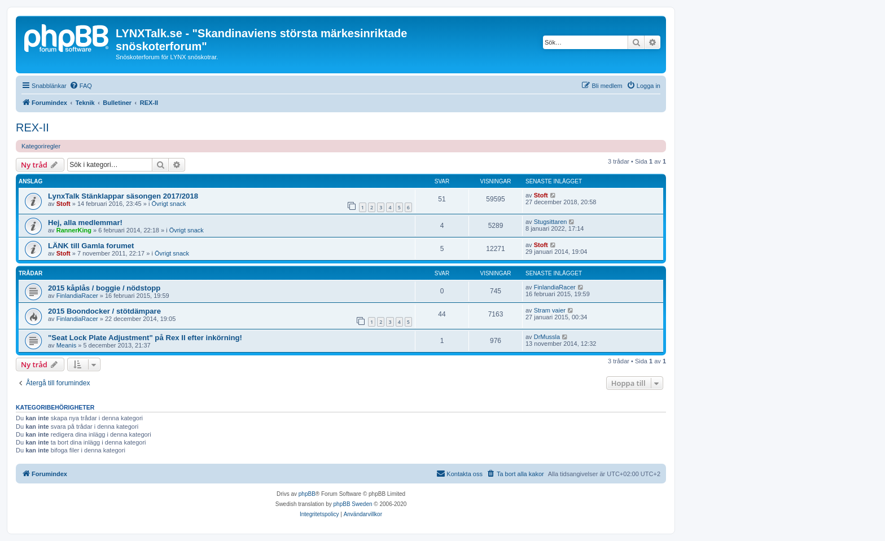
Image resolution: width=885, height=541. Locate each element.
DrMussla (547, 336)
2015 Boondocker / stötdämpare (104, 311)
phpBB (307, 494)
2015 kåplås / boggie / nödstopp (104, 288)
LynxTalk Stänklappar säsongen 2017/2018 (123, 196)
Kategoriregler (40, 146)
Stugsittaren (550, 221)
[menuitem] (80, 86)
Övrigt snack (168, 203)
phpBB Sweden (353, 504)
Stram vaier (550, 310)
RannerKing (73, 230)
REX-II (32, 127)
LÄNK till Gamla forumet (91, 245)
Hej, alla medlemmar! (85, 222)
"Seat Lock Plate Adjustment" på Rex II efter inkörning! (145, 337)
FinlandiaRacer (77, 295)
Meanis (66, 345)
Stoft (63, 203)
